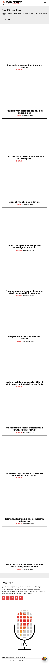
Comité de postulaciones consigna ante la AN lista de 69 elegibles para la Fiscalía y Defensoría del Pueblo (24, 383)
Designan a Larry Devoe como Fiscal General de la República (24, 66)
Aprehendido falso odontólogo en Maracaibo (24, 202)
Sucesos (18, 115)
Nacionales (19, 250)
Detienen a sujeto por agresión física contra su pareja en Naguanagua (24, 520)
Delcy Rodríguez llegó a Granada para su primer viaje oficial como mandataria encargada (24, 474)
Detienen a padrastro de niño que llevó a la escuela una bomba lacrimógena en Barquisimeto (24, 565)
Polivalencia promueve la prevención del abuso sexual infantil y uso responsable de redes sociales (24, 292)
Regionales (19, 295)
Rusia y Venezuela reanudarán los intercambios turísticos (24, 338)
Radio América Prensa (28, 70)
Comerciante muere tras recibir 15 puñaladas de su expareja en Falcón (25, 112)
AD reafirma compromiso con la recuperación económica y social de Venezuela (24, 246)
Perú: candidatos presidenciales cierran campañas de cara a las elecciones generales (24, 429)
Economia (18, 341)
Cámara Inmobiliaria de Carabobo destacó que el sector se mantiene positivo (24, 157)
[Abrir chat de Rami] (44, 658)
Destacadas (19, 70)
